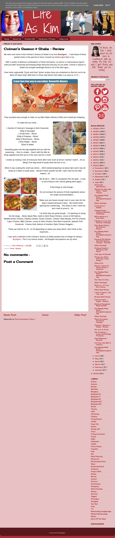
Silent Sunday (96, 489)
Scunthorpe (95, 484)
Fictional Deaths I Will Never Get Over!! (102, 249)
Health (93, 444)
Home (6, 39)
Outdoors (95, 469)
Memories (95, 459)
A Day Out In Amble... (100, 206)
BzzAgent (62, 54)
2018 (95, 151)
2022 (96, 140)
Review (93, 476)
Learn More (98, 5)
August (98, 179)
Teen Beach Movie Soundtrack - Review (102, 226)
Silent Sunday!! (101, 282)
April (97, 361)
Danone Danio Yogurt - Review (101, 300)
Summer (94, 494)
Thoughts (94, 501)
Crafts (93, 421)
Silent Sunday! (100, 203)
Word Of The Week (98, 519)
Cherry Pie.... (99, 263)
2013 (95, 165)
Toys (93, 506)
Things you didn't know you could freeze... (102, 258)
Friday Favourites (98, 434)
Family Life (95, 429)
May (97, 359)
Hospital (94, 449)
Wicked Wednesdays (99, 514)
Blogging (94, 391)
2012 (95, 373)
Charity (94, 409)
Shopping (95, 486)
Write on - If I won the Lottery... (102, 286)
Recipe (18, 248)
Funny (93, 436)
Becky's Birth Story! (102, 297)
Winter (93, 516)
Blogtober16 (96, 394)
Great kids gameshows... (100, 185)
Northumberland (97, 466)
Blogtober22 (96, 404)
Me (92, 454)
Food (12, 248)
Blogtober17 (96, 396)
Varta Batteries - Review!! (101, 339)
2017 (95, 154)
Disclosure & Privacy (47, 39)
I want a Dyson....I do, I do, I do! (103, 293)
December (99, 168)
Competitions (96, 419)
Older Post (80, 315)
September (99, 176)
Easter (93, 426)
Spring (93, 491)
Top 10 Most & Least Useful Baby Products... (103, 333)
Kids (93, 451)
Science (94, 481)
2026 (96, 128)
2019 (96, 148)
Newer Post (10, 315)
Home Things (96, 446)
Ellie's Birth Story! (102, 290)
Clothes (94, 416)
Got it (107, 5)
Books (93, 406)
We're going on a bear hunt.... (101, 217)
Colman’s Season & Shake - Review (102, 326)
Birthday (94, 389)
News (93, 464)
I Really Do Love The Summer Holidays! (103, 221)
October (98, 174)
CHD (93, 411)
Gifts (93, 439)
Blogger (62, 533)
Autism (94, 381)
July (97, 182)
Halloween (95, 441)
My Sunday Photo (98, 461)
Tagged (94, 496)
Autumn (94, 384)
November (99, 171)
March (98, 364)
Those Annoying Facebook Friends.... (101, 320)
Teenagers (95, 499)
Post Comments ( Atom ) (25, 319)
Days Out (95, 424)
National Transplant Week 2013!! (102, 305)
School (94, 479)
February (98, 367)
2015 (96, 160)
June (97, 356)
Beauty (93, 386)
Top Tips (94, 504)
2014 (95, 163)
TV (92, 509)
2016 (96, 157)
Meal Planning (97, 456)
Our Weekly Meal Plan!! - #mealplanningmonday (103, 198)
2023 (96, 137)
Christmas (95, 414)
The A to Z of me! (102, 329)
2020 (96, 145)
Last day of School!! (103, 254)
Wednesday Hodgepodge (101, 511)
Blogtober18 (96, 399)
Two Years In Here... (102, 280)
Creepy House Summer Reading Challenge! (102, 212)
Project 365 (96, 471)
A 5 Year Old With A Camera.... (103, 343)
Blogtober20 (96, 401)
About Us (17, 39)
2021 (95, 143)
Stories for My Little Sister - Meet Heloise (103, 190)
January (98, 370)
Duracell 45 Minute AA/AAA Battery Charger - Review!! (103, 240)
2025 (96, 131)
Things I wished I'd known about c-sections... (102, 267)
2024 (96, 134)
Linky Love (63, 39)
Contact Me (30, 39)
